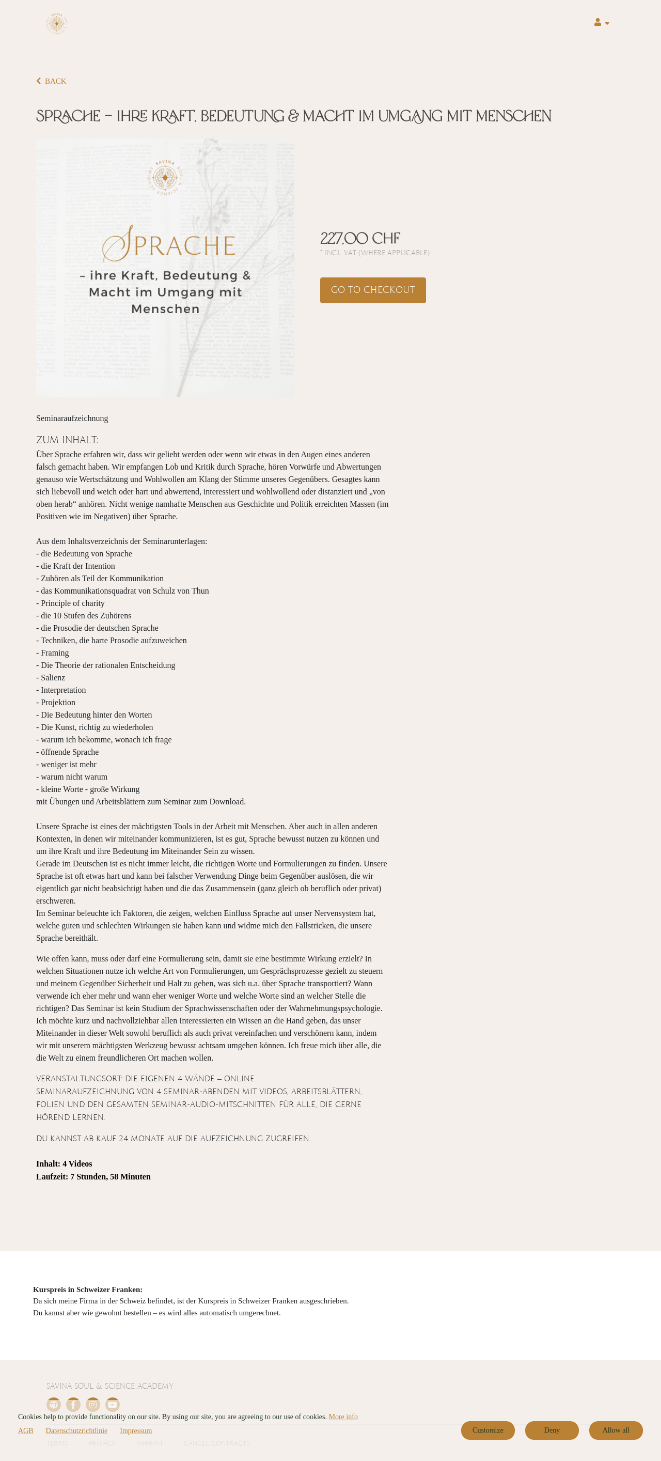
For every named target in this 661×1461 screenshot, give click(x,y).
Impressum (136, 1431)
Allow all (616, 1430)
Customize (488, 1430)
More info (343, 1417)
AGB (26, 1431)
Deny (552, 1430)
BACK (51, 81)
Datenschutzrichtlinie (77, 1431)
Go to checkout (373, 290)
